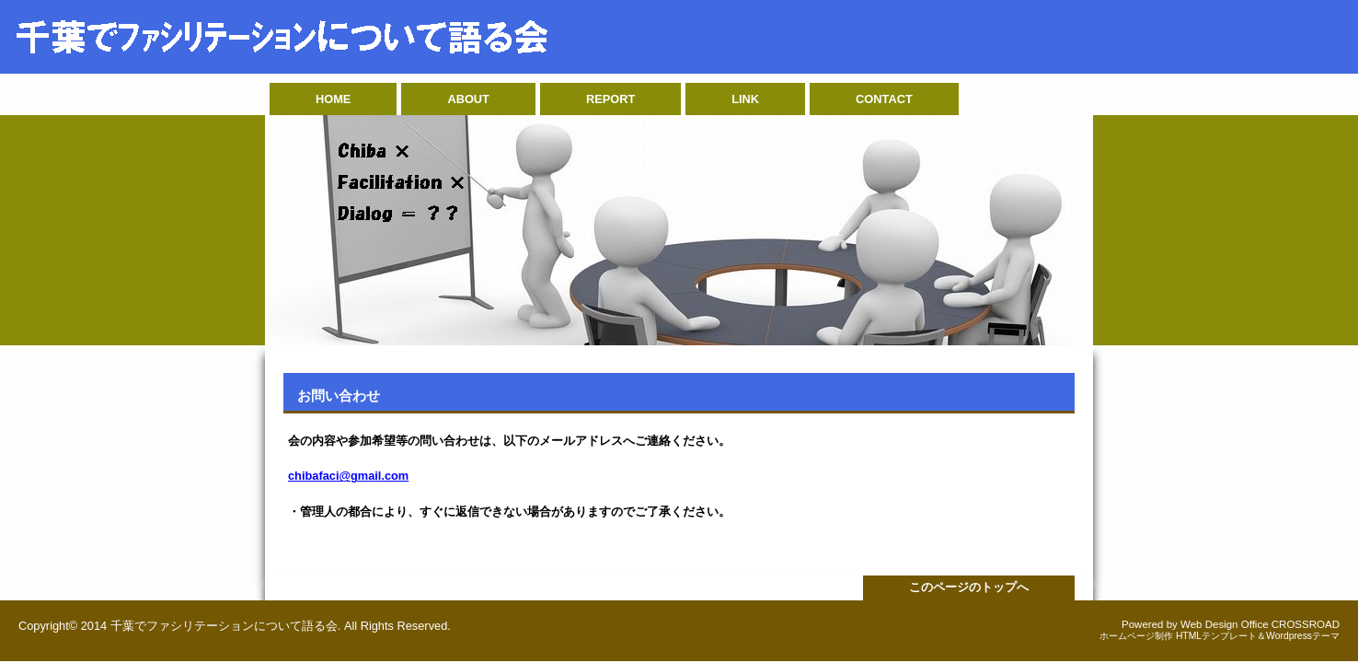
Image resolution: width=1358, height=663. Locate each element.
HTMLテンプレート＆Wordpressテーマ (1258, 636)
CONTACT (884, 99)
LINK (745, 99)
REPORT (610, 99)
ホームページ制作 (1136, 636)
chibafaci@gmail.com (348, 476)
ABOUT (468, 99)
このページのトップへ (969, 587)
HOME (333, 99)
